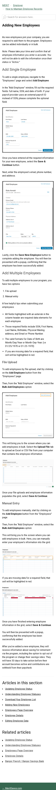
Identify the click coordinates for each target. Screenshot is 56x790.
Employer (18, 5)
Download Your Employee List (20, 699)
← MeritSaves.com (12, 788)
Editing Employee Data (16, 720)
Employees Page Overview (19, 710)
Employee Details (14, 715)
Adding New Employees (17, 704)
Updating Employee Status (18, 688)
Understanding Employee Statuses (23, 694)
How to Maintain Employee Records (24, 9)
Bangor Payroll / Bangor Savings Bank (24, 761)
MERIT (5, 5)
